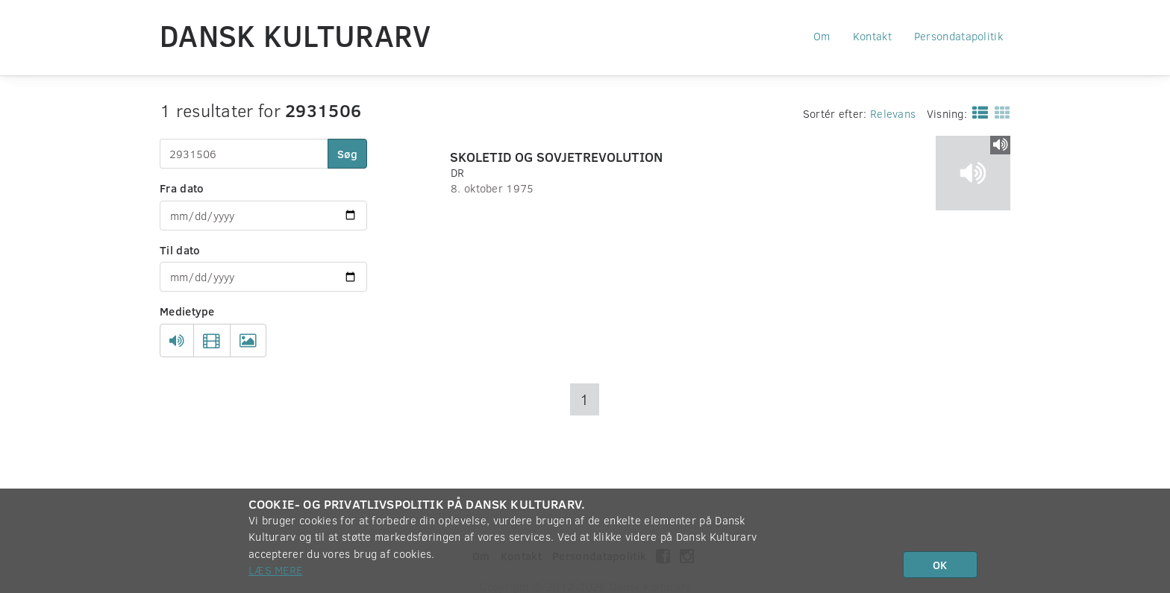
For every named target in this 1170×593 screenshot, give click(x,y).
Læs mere (275, 569)
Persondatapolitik (958, 35)
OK (940, 564)
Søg (347, 153)
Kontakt (872, 35)
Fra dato (182, 188)
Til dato (180, 249)
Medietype (187, 311)
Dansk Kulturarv (295, 35)
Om (821, 35)
